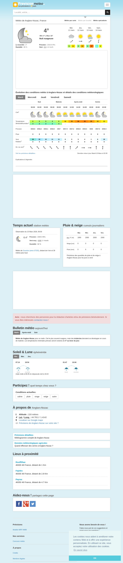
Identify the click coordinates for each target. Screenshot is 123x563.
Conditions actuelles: (26, 392)
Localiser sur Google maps (31, 420)
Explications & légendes (24, 159)
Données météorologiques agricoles (62, 444)
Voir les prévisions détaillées (25, 153)
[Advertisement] (61, 69)
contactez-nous (41, 320)
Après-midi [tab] (26, 332)
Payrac (61, 481)
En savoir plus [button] (80, 550)
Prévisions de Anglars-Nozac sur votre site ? (39, 423)
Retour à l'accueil (29, 4)
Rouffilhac (61, 464)
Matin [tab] (16, 332)
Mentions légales (19, 559)
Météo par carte (70, 20)
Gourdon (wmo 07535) (31, 251)
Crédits (15, 553)
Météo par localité (84, 20)
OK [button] (94, 558)
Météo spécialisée (100, 20)
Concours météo (19, 541)
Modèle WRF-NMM (20, 530)
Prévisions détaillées (62, 436)
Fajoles (61, 472)
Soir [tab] (36, 332)
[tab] (20, 97)
